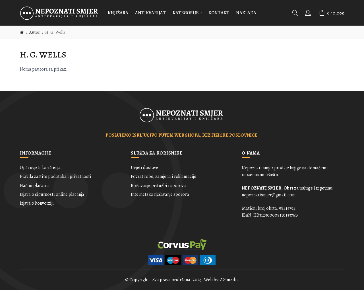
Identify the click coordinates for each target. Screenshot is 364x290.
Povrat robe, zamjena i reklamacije (163, 176)
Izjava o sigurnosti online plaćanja (52, 194)
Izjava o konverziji (37, 203)
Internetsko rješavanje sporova (160, 194)
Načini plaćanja (34, 185)
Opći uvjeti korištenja (40, 167)
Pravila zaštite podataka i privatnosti (55, 176)
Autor (34, 32)
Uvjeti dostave (144, 167)
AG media (229, 280)
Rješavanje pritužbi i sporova (158, 185)
